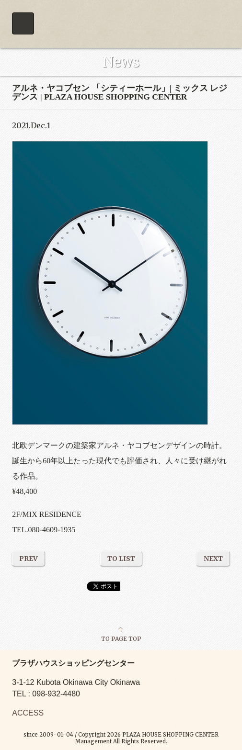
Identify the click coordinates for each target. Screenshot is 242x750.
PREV (28, 558)
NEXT (213, 558)
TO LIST (121, 558)
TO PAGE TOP (121, 638)
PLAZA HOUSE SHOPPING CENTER (121, 24)
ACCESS (28, 713)
